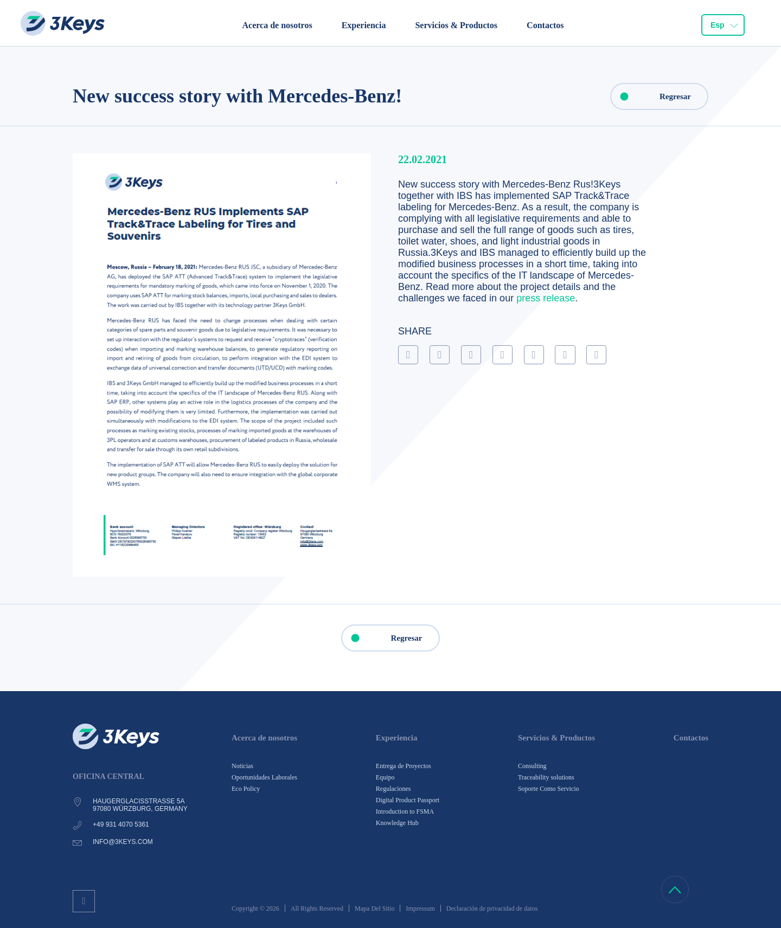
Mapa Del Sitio (374, 908)
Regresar (651, 96)
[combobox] (723, 25)
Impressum (420, 908)
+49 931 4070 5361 (121, 824)
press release (545, 298)
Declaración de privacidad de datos (492, 908)
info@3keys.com (123, 842)
